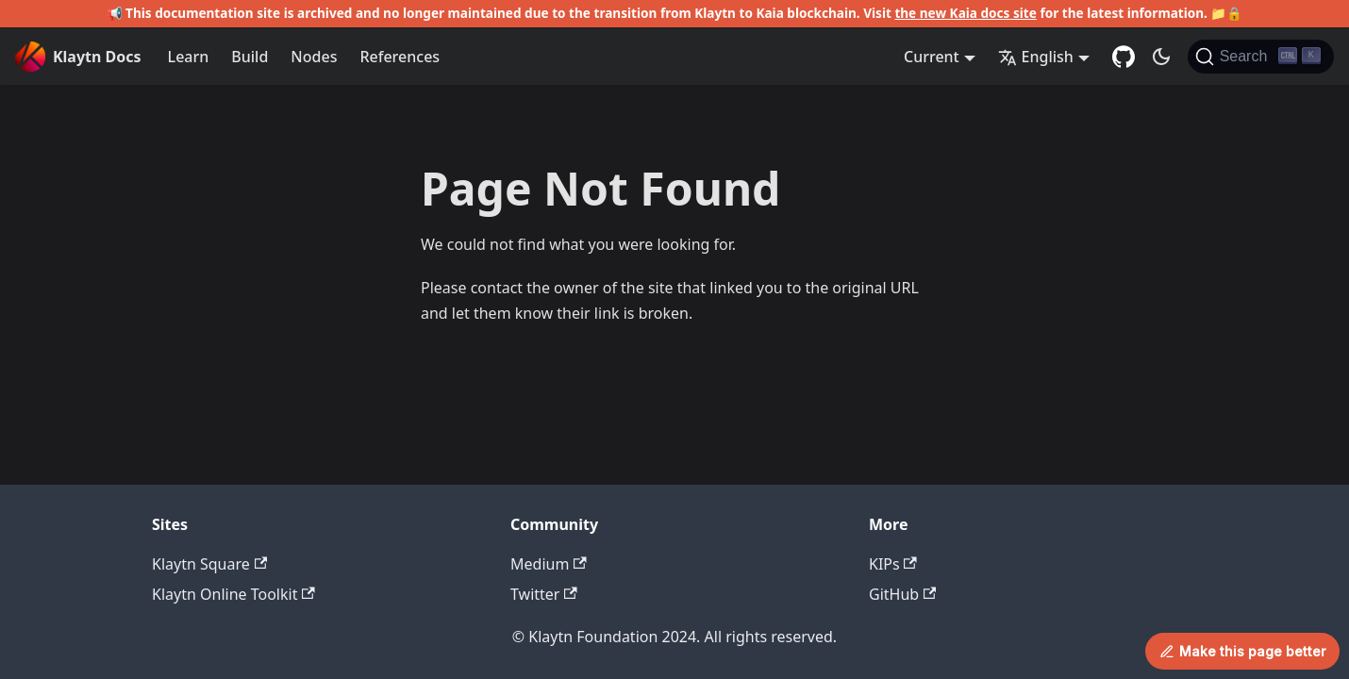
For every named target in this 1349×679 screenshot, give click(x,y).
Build (249, 56)
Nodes (314, 56)
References (399, 56)
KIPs (893, 564)
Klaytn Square (209, 564)
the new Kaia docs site (965, 13)
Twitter (543, 594)
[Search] (1261, 57)
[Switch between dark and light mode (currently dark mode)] (1161, 56)
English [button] (1036, 56)
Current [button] (931, 56)
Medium (548, 564)
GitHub (902, 594)
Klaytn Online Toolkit (233, 594)
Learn (188, 56)
